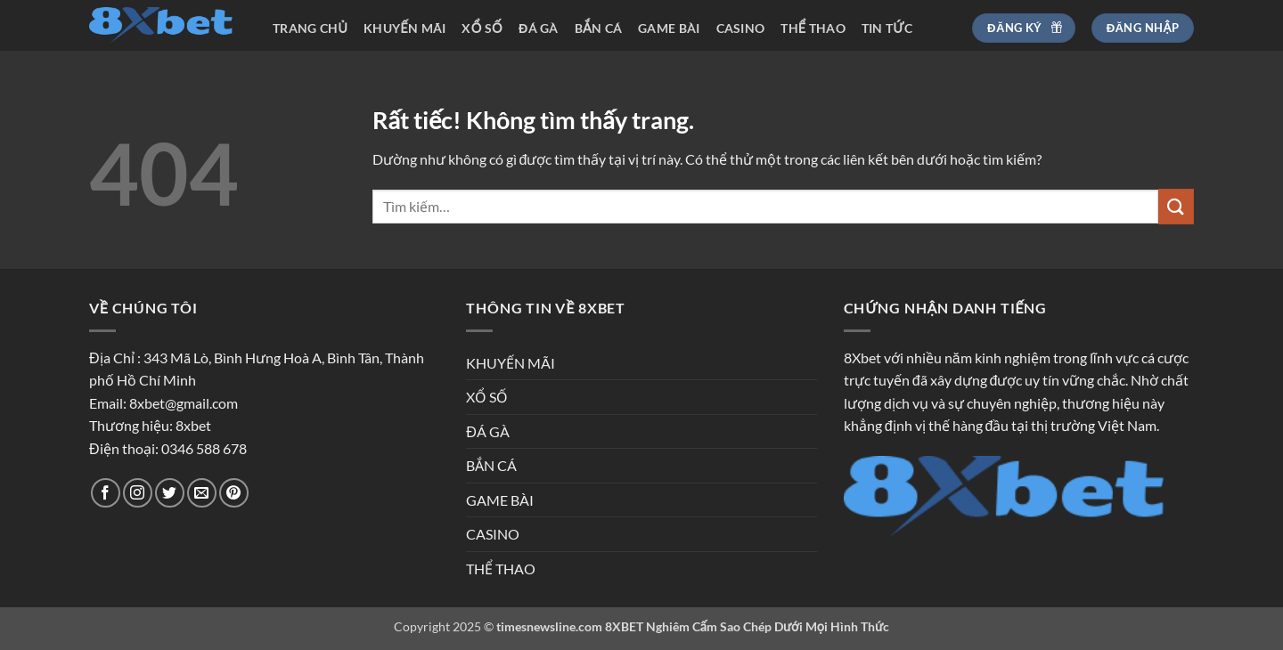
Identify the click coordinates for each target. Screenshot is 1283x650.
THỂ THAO (813, 28)
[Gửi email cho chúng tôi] (202, 493)
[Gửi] (1176, 206)
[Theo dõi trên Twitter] (169, 493)
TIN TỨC (887, 28)
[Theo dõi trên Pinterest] (234, 493)
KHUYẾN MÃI (404, 28)
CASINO (740, 28)
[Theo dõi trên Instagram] (137, 493)
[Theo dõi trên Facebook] (105, 493)
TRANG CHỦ (310, 28)
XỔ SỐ (482, 28)
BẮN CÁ (598, 28)
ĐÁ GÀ (539, 28)
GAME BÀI (668, 28)
